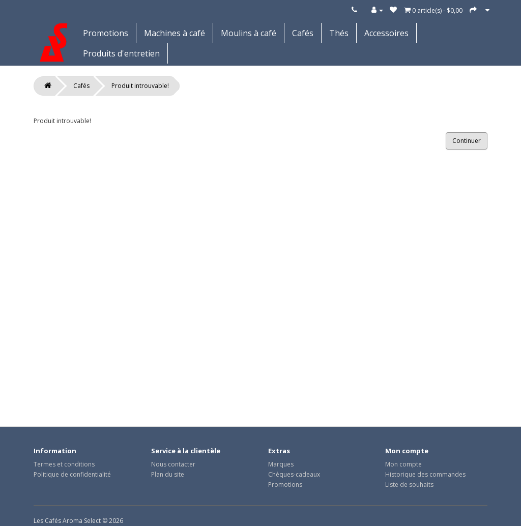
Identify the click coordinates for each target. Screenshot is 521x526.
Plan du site (167, 474)
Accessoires (386, 33)
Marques (281, 464)
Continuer (466, 140)
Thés (339, 33)
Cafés (302, 33)
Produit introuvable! (140, 85)
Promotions (105, 33)
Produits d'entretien (121, 53)
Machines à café (174, 33)
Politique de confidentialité (72, 474)
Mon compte (403, 464)
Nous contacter (173, 464)
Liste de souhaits (409, 484)
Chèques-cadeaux (294, 474)
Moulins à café (248, 33)
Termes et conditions (64, 464)
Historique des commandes (425, 474)
